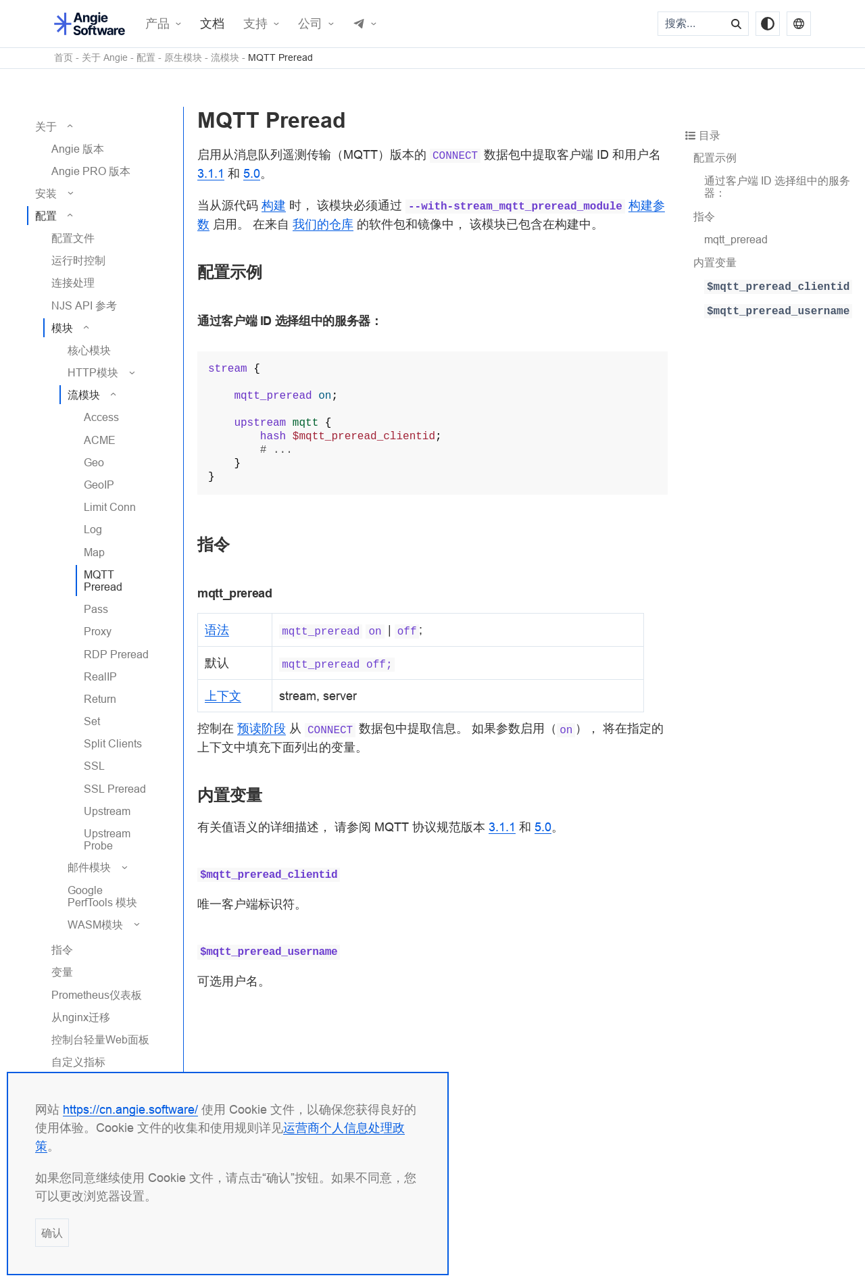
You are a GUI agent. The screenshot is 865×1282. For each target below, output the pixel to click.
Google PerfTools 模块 (102, 896)
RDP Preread (116, 654)
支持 (255, 24)
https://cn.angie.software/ (130, 1109)
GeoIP (99, 484)
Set (92, 721)
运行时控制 (78, 260)
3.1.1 (210, 173)
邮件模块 (89, 867)
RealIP (100, 676)
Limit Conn (110, 507)
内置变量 (715, 262)
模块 (62, 328)
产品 (157, 24)
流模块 (225, 58)
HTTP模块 (93, 372)
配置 (146, 58)
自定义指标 (78, 1062)
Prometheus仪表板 (96, 995)
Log (93, 529)
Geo (94, 462)
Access (101, 417)
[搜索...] (692, 23)
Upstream (107, 811)
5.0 (251, 173)
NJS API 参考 (84, 305)
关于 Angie (105, 58)
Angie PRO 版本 (90, 171)
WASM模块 (95, 924)
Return (100, 699)
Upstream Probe (107, 839)
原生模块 (183, 58)
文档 (212, 24)
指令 (62, 949)
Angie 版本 (77, 149)
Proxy (98, 631)
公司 (310, 24)
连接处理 (73, 282)
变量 (62, 972)
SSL (94, 766)
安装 (46, 193)
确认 (52, 1233)
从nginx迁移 (80, 1017)
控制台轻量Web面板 (100, 1039)
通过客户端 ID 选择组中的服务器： (777, 186)
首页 (63, 58)
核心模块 (89, 350)
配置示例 (715, 157)
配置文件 (73, 238)
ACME (100, 440)
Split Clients (113, 743)
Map (94, 552)
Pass (96, 609)
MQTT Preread (280, 58)
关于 (46, 126)
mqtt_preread (736, 239)
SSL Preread (115, 789)
